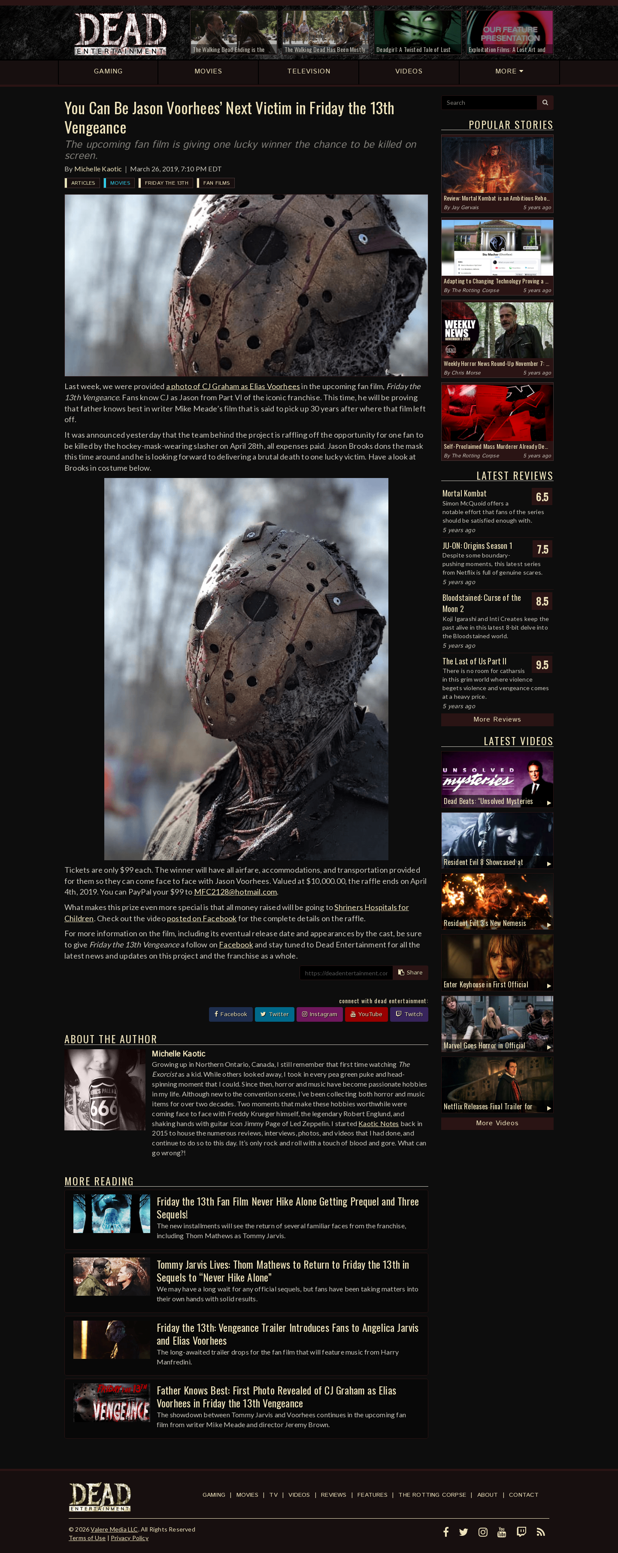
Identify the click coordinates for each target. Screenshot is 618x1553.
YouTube (366, 1014)
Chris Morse (465, 373)
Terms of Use (87, 1537)
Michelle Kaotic (98, 168)
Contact (524, 1495)
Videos (299, 1495)
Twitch (409, 1014)
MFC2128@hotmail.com (235, 891)
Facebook (236, 944)
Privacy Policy (129, 1537)
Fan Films (216, 183)
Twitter (275, 1014)
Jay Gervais (465, 207)
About (487, 1495)
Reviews (333, 1495)
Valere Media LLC (114, 1529)
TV (273, 1495)
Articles (83, 183)
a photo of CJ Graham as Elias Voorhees (233, 386)
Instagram (319, 1014)
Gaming (214, 1495)
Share (410, 972)
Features (372, 1495)
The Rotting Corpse (475, 290)
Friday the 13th (166, 183)
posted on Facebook (202, 918)
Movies (120, 183)
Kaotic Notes (378, 1123)
